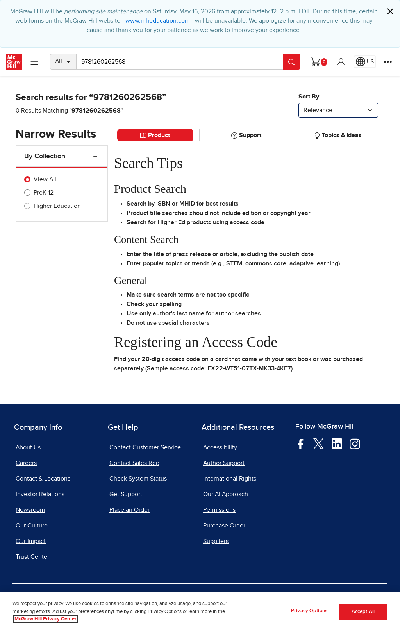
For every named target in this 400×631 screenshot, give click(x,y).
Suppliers (216, 541)
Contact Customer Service (145, 447)
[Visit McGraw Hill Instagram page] (355, 443)
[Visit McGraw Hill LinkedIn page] (337, 443)
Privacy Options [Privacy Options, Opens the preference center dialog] (309, 612)
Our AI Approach (225, 494)
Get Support (125, 494)
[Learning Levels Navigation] (34, 61)
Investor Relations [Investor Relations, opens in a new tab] (40, 494)
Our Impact (31, 541)
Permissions (219, 510)
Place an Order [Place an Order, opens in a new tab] (129, 510)
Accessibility (220, 447)
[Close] (390, 11)
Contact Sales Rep (134, 463)
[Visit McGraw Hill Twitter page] (318, 443)
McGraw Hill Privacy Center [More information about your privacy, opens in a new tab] (45, 621)
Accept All (363, 613)
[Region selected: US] (365, 61)
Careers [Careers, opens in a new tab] (26, 463)
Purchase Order (224, 525)
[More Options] (387, 61)
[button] (341, 61)
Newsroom (30, 510)
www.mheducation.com (157, 21)
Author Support (224, 463)
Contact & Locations (43, 478)
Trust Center (32, 557)
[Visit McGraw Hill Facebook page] (300, 443)
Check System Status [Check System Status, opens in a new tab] (138, 478)
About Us (28, 447)
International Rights (229, 478)
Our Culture (32, 525)
